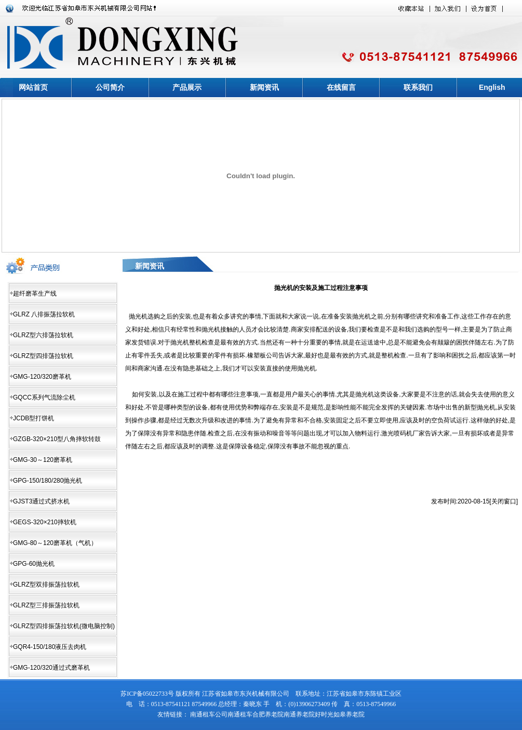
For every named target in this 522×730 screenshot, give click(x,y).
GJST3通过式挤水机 (41, 501)
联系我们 (418, 87)
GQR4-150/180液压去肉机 (49, 647)
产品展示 (187, 87)
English (492, 87)
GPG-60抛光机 (34, 563)
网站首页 (33, 87)
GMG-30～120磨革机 (42, 459)
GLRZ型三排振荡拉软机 (46, 605)
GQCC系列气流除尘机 (44, 397)
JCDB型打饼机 (33, 418)
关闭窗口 (503, 501)
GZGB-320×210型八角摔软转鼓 (57, 439)
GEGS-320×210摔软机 (44, 522)
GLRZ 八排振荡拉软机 (44, 314)
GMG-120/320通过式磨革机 (51, 667)
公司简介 (110, 87)
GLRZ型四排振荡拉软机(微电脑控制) (64, 626)
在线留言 (341, 87)
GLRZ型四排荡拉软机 (43, 356)
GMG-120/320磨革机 (42, 376)
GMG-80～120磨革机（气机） (55, 543)
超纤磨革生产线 (35, 293)
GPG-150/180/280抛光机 (47, 480)
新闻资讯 (264, 87)
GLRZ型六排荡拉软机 (43, 335)
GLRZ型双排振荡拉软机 (46, 584)
